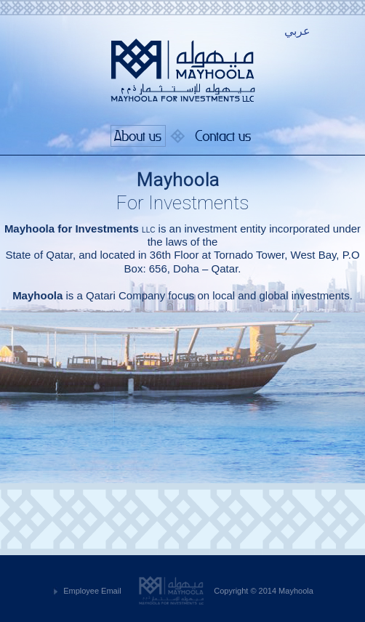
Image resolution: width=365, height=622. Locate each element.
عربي (297, 31)
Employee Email (92, 590)
